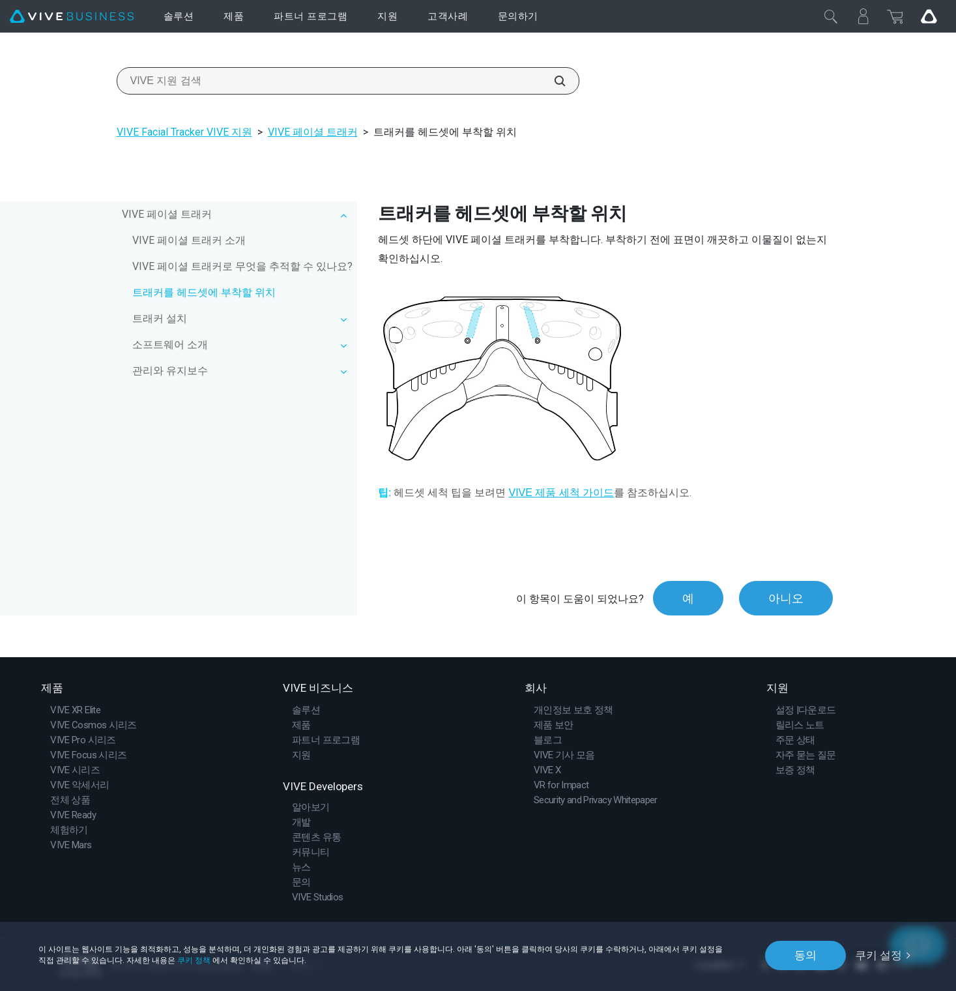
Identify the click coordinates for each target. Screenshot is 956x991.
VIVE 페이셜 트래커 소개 (189, 240)
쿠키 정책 (193, 960)
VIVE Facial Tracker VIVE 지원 (184, 132)
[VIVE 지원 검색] (553, 81)
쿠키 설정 (878, 955)
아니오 (786, 598)
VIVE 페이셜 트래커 (313, 132)
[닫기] (831, 16)
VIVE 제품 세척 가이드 (561, 492)
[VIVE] (72, 16)
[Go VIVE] (928, 16)
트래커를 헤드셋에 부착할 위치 (204, 292)
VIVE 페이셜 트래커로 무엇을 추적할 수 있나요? (242, 266)
